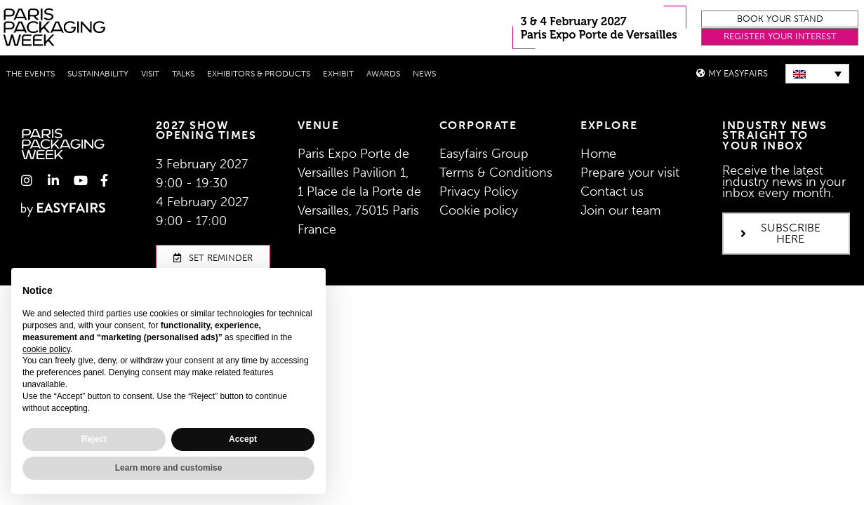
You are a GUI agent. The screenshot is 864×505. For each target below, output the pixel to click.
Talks (183, 74)
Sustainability (97, 74)
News (424, 74)
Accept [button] (243, 439)
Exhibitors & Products (258, 74)
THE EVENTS (30, 74)
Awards (383, 74)
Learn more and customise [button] (168, 468)
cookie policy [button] (46, 349)
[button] (779, 19)
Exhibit (338, 74)
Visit (150, 74)
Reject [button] (94, 439)
